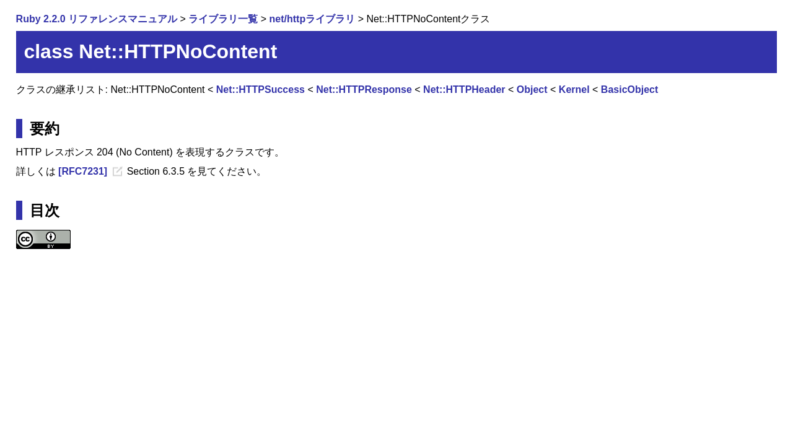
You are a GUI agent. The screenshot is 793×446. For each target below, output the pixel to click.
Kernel (574, 89)
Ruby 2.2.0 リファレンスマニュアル (96, 19)
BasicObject (629, 89)
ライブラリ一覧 (223, 19)
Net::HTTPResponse (364, 89)
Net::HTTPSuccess (260, 89)
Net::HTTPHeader (464, 89)
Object (532, 89)
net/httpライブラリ (312, 19)
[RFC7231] (82, 171)
